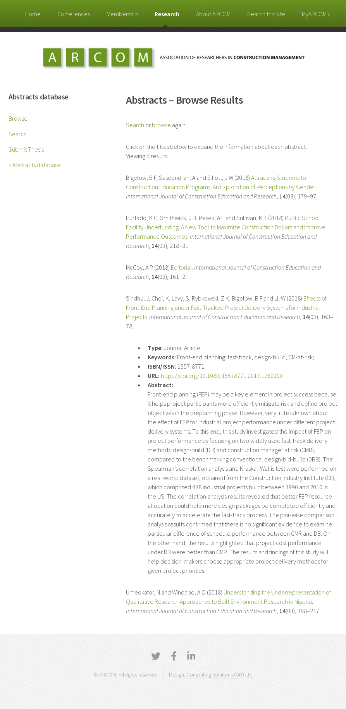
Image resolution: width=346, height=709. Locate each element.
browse (161, 125)
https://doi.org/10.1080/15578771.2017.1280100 (222, 375)
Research (167, 14)
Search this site (266, 14)
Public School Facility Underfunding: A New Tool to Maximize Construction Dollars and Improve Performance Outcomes (225, 227)
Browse (18, 118)
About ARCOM (213, 14)
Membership (122, 14)
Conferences (73, 14)
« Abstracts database (35, 165)
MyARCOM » (316, 14)
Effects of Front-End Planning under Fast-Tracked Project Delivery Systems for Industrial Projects (226, 307)
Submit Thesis (26, 149)
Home (33, 14)
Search (18, 134)
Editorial (181, 267)
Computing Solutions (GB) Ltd (219, 674)
